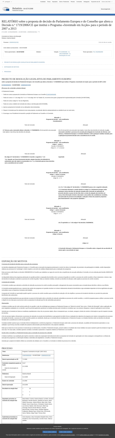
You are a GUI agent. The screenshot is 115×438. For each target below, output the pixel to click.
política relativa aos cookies (86, 436)
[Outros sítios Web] (107, 1)
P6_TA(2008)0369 (98, 52)
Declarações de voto (64, 55)
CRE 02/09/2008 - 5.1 (65, 53)
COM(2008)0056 (6, 85)
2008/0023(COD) (14, 42)
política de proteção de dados (68, 436)
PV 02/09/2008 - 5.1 (64, 52)
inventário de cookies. (104, 436)
